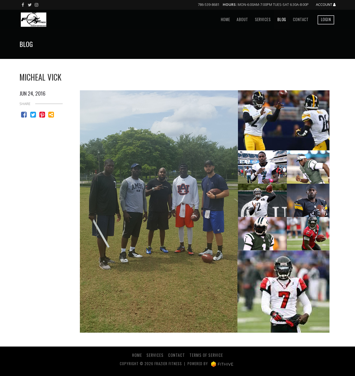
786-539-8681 (208, 4)
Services (263, 19)
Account (326, 5)
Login (326, 19)
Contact (301, 19)
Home (225, 19)
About (242, 19)
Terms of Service (206, 355)
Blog (281, 19)
